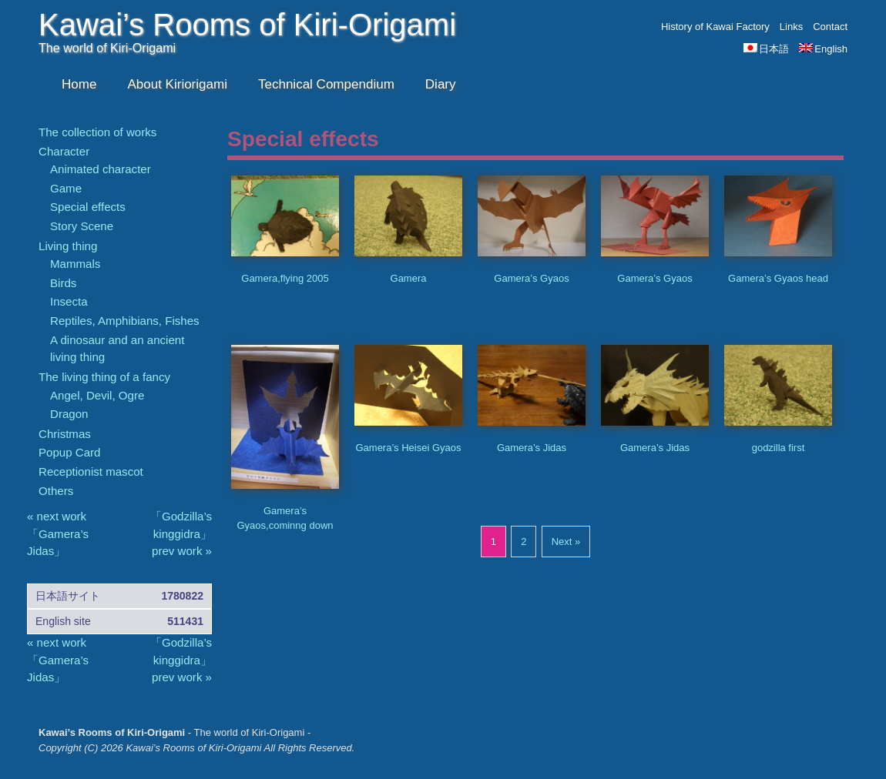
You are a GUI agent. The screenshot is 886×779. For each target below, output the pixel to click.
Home (79, 84)
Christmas (65, 433)
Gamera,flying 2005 (284, 278)
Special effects (88, 206)
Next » (566, 541)
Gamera (409, 278)
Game (66, 188)
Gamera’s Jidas (531, 447)
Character (64, 151)
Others (56, 490)
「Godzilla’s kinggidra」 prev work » (181, 533)
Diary (440, 84)
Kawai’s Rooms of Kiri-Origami (247, 25)
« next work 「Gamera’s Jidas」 (58, 533)
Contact (830, 26)
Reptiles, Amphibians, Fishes (125, 320)
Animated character (100, 169)
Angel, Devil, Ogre (97, 395)
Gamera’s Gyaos (531, 278)
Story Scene (81, 225)
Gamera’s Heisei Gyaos (408, 447)
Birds (63, 282)
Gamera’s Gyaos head (778, 278)
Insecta (69, 301)
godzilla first (778, 447)
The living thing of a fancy (104, 376)
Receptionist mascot (91, 471)
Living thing (68, 245)
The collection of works (97, 132)
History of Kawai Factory (715, 26)
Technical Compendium (326, 84)
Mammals (75, 263)
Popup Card (69, 452)
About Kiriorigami (177, 84)
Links (791, 26)
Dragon (69, 413)
